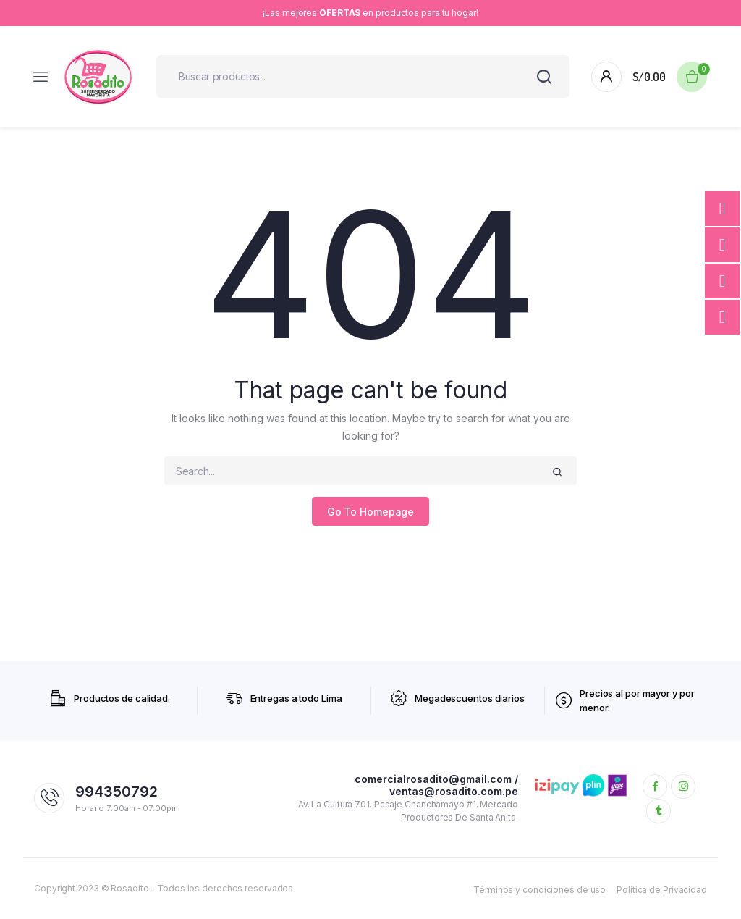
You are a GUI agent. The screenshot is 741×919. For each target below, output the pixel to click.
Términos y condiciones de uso (539, 889)
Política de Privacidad (662, 889)
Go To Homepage (371, 511)
